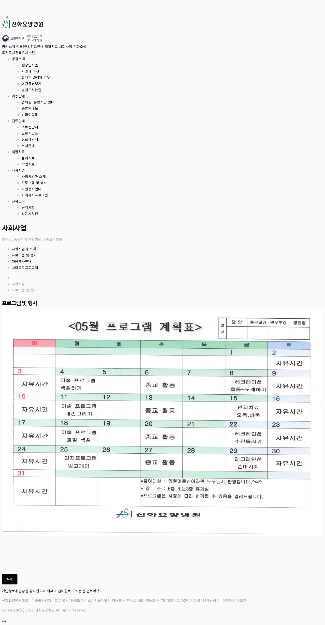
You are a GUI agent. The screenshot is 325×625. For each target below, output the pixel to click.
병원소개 (8, 46)
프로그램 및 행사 (34, 182)
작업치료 (28, 164)
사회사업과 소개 (34, 176)
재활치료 (51, 46)
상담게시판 (30, 213)
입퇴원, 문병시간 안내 (38, 102)
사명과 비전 (30, 71)
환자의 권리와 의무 (36, 77)
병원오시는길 (31, 89)
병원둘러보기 (31, 83)
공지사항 (28, 207)
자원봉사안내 (31, 188)
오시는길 (28, 52)
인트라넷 (93, 590)
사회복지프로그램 (35, 195)
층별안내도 (30, 108)
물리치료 (28, 157)
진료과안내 (30, 139)
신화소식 (80, 46)
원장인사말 (30, 64)
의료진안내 (30, 126)
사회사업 (65, 46)
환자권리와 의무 (42, 590)
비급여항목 (30, 114)
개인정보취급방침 (15, 590)
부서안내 (28, 145)
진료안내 (37, 46)
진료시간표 (13, 52)
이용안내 (23, 46)
